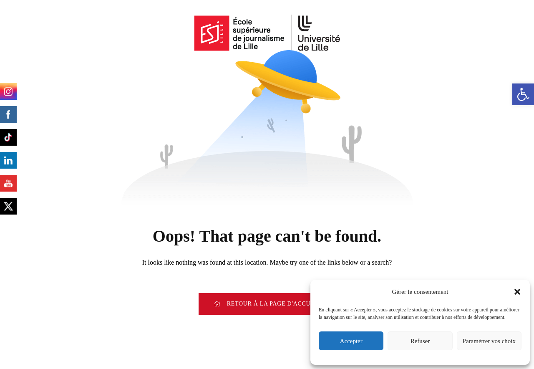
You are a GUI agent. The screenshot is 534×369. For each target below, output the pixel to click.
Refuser (420, 341)
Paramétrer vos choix (489, 341)
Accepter (351, 341)
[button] (523, 94)
